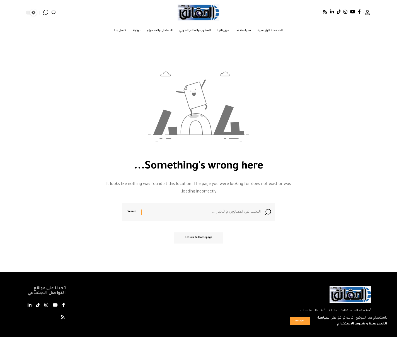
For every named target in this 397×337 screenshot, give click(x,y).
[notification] (53, 12)
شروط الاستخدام (350, 324)
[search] (45, 12)
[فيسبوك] (359, 11)
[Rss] (325, 11)
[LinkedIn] (332, 11)
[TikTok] (338, 11)
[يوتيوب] (353, 11)
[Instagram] (345, 11)
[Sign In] (367, 12)
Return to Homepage (198, 238)
